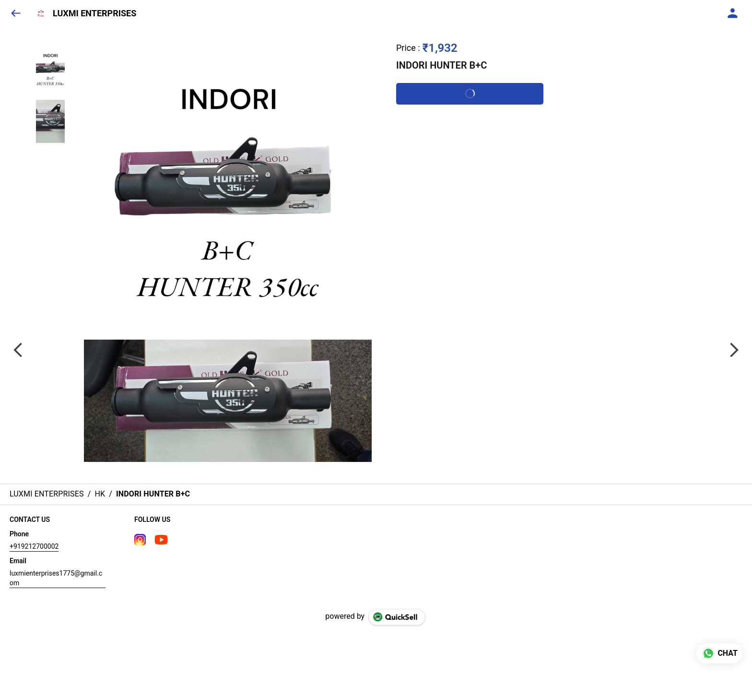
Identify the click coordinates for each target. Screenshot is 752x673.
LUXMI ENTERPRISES (94, 13)
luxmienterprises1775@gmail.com (56, 578)
